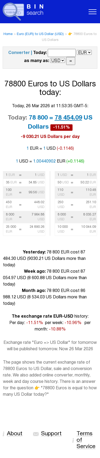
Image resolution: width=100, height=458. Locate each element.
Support (51, 433)
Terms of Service (86, 440)
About (14, 433)
